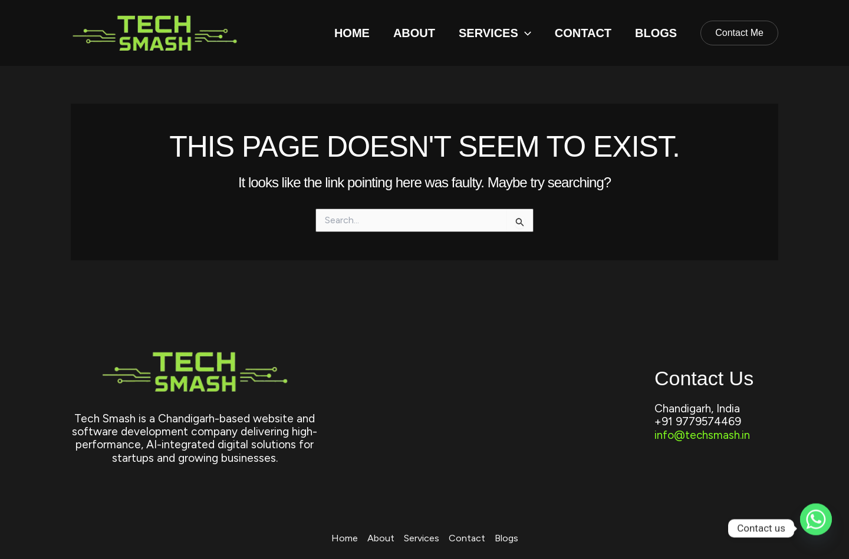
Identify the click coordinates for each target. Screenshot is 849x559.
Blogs (656, 33)
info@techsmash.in (702, 435)
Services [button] (495, 33)
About (414, 33)
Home (352, 33)
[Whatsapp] (816, 528)
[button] (524, 33)
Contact (583, 33)
